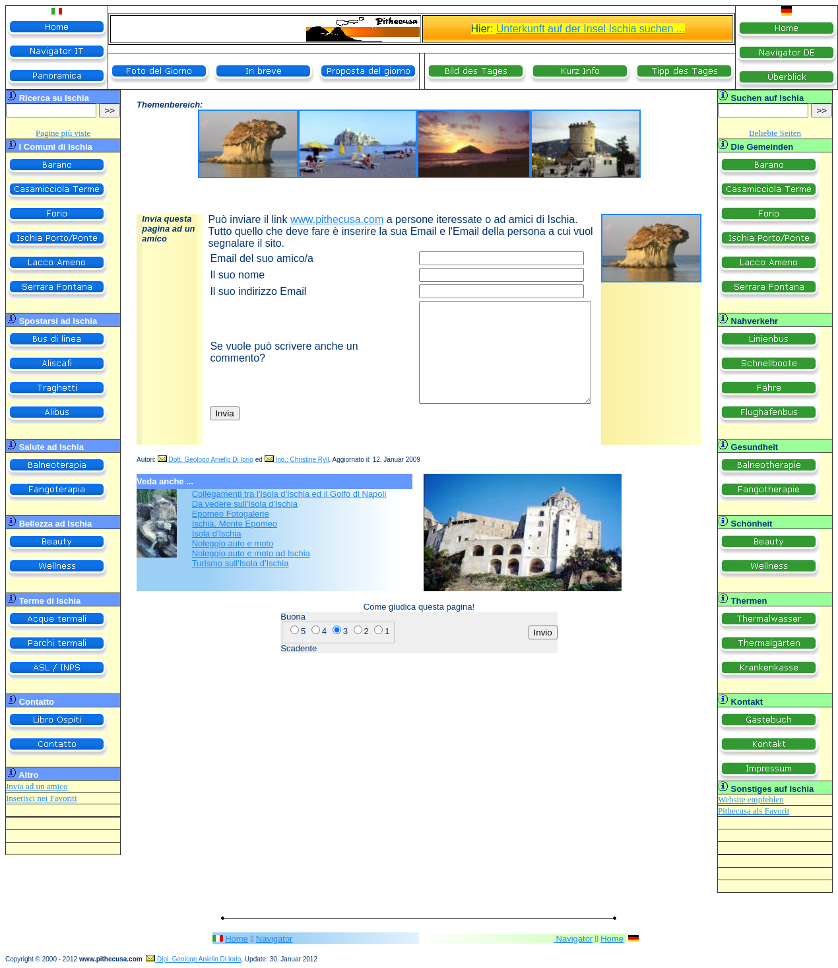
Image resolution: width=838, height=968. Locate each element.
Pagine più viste (63, 133)
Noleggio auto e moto (233, 543)
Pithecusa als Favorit (753, 811)
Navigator (274, 939)
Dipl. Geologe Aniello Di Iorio (193, 959)
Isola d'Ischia (217, 533)
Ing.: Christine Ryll (297, 459)
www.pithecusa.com (336, 219)
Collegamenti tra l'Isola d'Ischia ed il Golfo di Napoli (289, 494)
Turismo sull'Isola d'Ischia (240, 563)
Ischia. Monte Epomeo (234, 524)
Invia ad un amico (37, 786)
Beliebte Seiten (775, 133)
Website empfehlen (751, 799)
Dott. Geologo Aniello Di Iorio (205, 459)
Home (236, 939)
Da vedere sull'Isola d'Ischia (245, 504)
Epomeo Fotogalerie (230, 514)
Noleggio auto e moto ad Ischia (251, 553)
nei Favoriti (56, 798)
